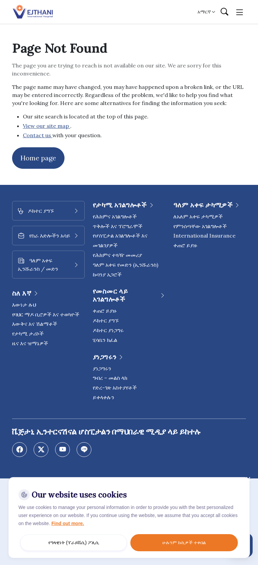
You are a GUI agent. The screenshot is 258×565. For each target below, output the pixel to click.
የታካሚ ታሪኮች (28, 333)
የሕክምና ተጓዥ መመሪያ (117, 255)
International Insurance (204, 235)
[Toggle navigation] (239, 11)
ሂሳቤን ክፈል (105, 340)
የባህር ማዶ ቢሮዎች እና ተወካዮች (45, 314)
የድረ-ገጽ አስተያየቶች (115, 387)
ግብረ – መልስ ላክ (110, 377)
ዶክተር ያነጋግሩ (108, 330)
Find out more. (67, 523)
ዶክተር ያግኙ (106, 320)
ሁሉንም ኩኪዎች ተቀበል (184, 542)
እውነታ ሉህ (24, 304)
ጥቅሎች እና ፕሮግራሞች (117, 226)
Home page (38, 158)
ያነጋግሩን (102, 368)
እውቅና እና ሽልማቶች (34, 323)
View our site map (46, 125)
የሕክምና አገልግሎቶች (115, 216)
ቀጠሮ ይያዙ (105, 310)
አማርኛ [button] (204, 12)
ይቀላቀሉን (103, 397)
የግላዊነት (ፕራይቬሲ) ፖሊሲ (73, 542)
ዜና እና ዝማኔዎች (30, 343)
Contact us (37, 135)
